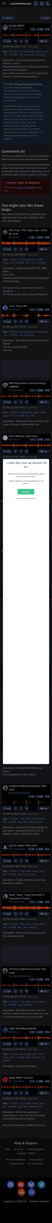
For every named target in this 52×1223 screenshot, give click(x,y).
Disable (26, 492)
